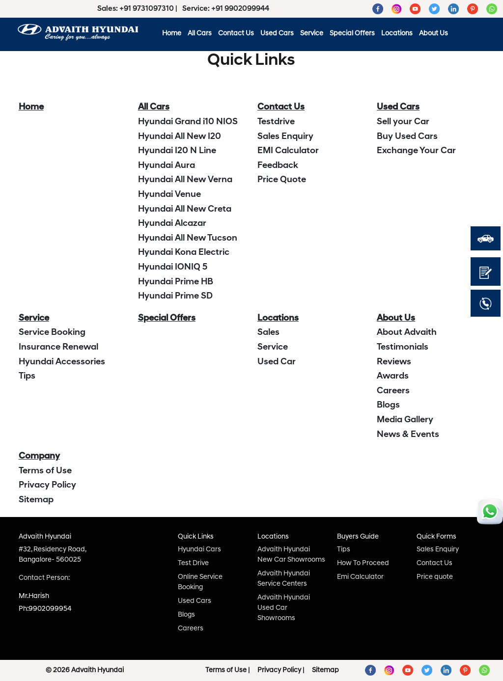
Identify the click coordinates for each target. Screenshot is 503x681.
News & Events (408, 434)
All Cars (200, 33)
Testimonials (402, 347)
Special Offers (352, 33)
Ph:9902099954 (45, 609)
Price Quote (281, 180)
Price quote (435, 577)
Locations (397, 33)
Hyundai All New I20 (179, 136)
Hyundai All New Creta (184, 209)
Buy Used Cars (407, 136)
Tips (27, 376)
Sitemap (36, 500)
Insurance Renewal (58, 347)
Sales (268, 332)
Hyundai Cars (199, 549)
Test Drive (193, 563)
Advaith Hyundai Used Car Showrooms (283, 608)
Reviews (394, 362)
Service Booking (52, 332)
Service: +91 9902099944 (225, 9)
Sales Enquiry (285, 136)
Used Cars (277, 33)
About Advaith (407, 332)
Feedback (277, 165)
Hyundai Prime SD (175, 296)
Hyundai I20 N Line (177, 151)
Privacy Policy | (280, 670)
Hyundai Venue (169, 194)
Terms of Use (45, 471)
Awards (393, 376)
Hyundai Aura (166, 165)
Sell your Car (403, 122)
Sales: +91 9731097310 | (138, 9)
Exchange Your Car (416, 151)
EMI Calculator (288, 151)
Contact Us (236, 33)
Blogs (388, 405)
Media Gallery (405, 420)
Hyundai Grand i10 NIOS (188, 122)
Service (311, 33)
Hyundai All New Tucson (187, 238)
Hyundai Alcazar (172, 223)
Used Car (276, 362)
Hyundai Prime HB (175, 282)
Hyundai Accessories (62, 362)
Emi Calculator (360, 577)
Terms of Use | (227, 670)
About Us (433, 33)
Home (171, 33)
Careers (393, 391)
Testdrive (276, 122)
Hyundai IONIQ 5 (172, 267)
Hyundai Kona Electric (183, 252)
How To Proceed (363, 563)
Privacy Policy (47, 485)
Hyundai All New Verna (185, 180)
